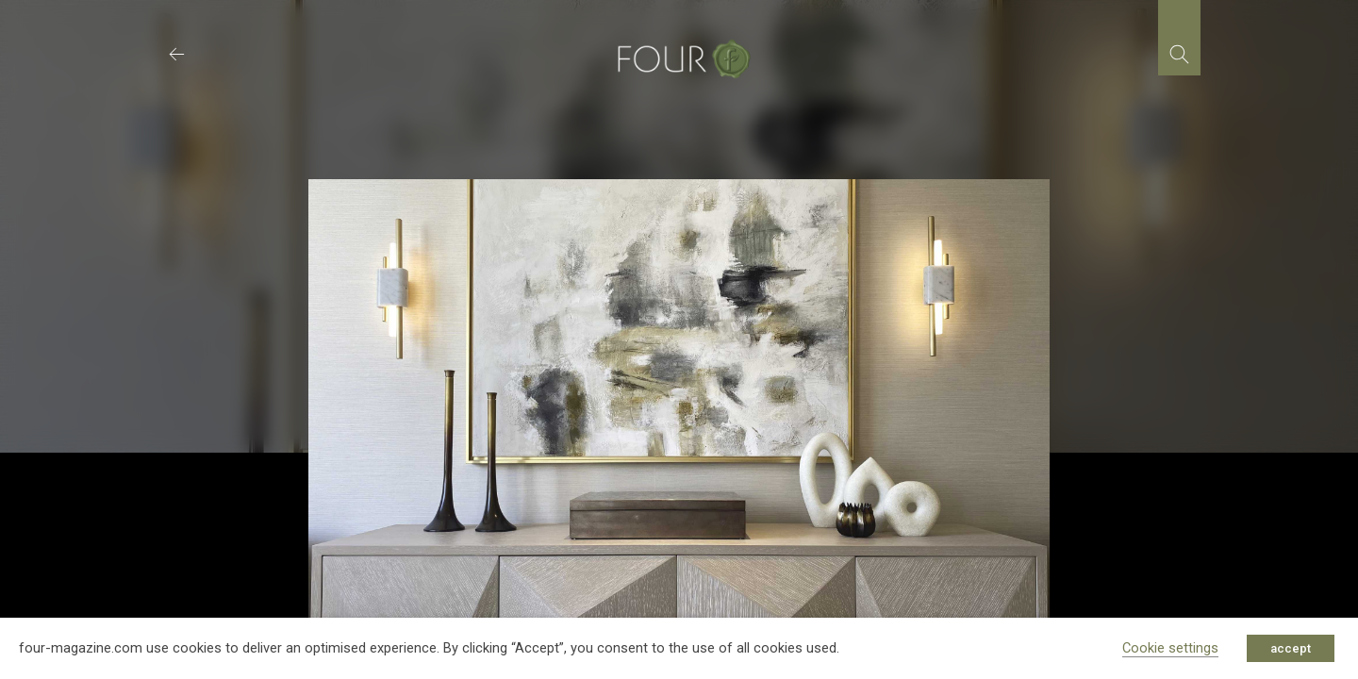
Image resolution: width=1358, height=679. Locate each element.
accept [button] (1290, 648)
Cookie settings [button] (1170, 647)
